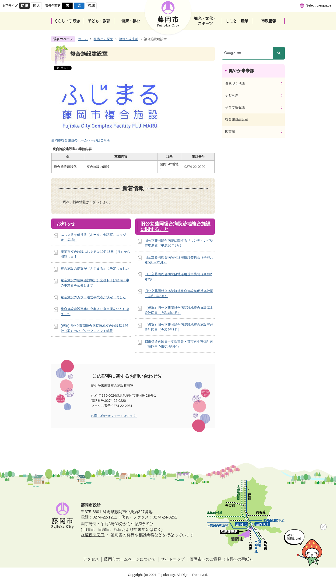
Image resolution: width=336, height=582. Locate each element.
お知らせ (65, 223)
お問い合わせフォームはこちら (114, 416)
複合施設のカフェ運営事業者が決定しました (93, 297)
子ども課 (231, 95)
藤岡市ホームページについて (130, 559)
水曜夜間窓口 (93, 535)
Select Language (318, 5)
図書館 (230, 131)
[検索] (248, 53)
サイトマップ (173, 559)
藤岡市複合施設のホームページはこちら (80, 140)
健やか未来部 (128, 39)
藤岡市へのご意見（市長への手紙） (221, 559)
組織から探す (103, 39)
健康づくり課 (235, 83)
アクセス (91, 559)
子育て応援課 (235, 107)
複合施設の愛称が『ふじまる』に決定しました (95, 268)
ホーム (83, 39)
